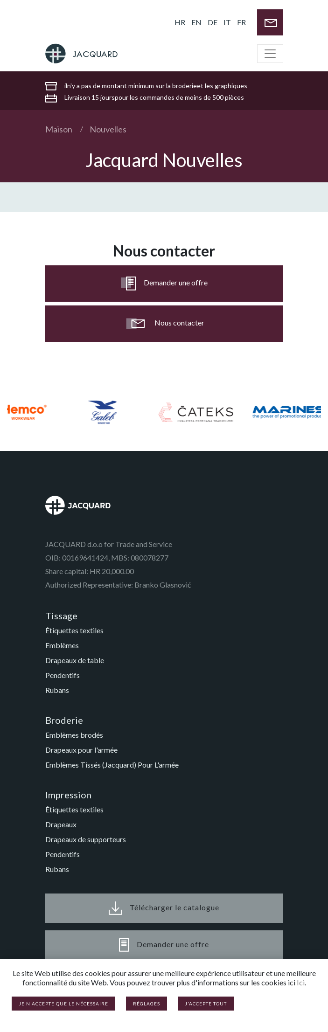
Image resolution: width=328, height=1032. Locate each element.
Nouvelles (108, 129)
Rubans (57, 690)
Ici (301, 982)
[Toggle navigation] (270, 53)
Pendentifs (62, 675)
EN (196, 22)
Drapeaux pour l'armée (81, 749)
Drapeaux (61, 824)
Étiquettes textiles (74, 630)
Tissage (61, 615)
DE (212, 22)
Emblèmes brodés (74, 734)
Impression (68, 794)
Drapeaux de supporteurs (85, 839)
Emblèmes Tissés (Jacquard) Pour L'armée (112, 764)
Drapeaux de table (74, 660)
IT (227, 22)
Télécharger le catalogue (164, 908)
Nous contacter (164, 324)
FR (241, 22)
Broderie (64, 720)
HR (179, 22)
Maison (58, 129)
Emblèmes (62, 645)
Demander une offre (164, 284)
